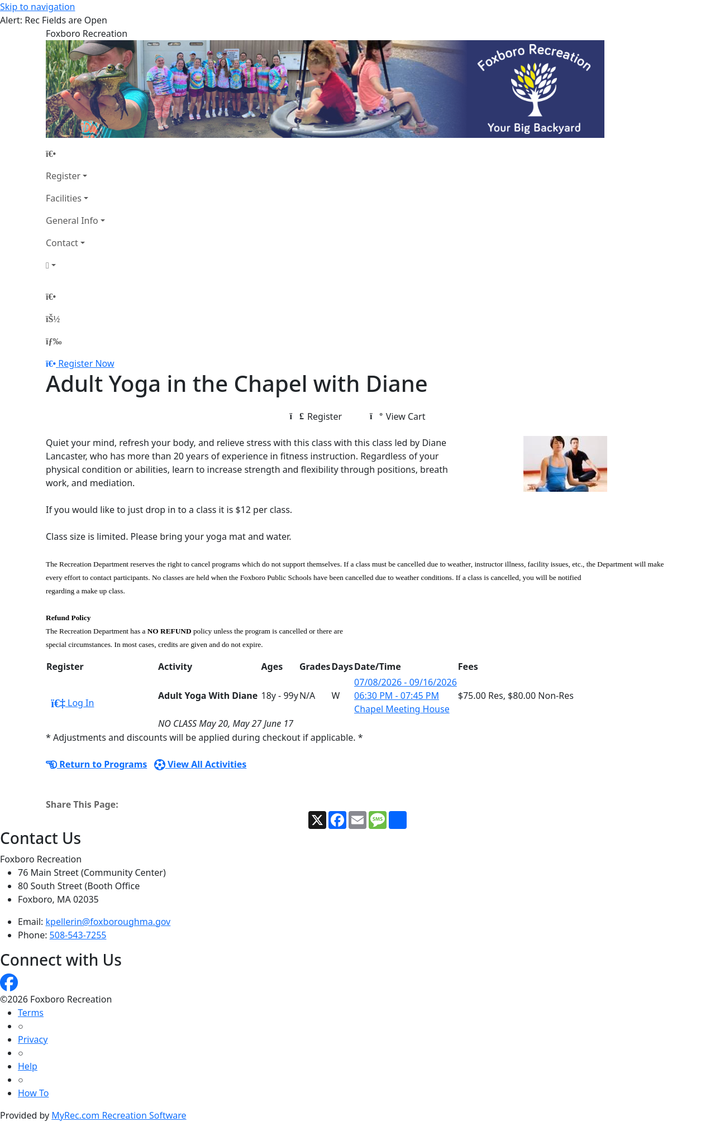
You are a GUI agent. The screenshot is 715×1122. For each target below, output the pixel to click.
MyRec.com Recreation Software (118, 1115)
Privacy (32, 1039)
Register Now (86, 363)
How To (33, 1093)
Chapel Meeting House (402, 709)
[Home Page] (75, 153)
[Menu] (53, 341)
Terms (31, 1012)
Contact (62, 243)
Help (27, 1066)
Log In (72, 703)
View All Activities (200, 764)
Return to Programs (96, 764)
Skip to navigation (37, 7)
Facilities (64, 198)
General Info (72, 220)
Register (63, 176)
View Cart (397, 416)
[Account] (75, 265)
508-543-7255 (78, 935)
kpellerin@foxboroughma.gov (108, 921)
